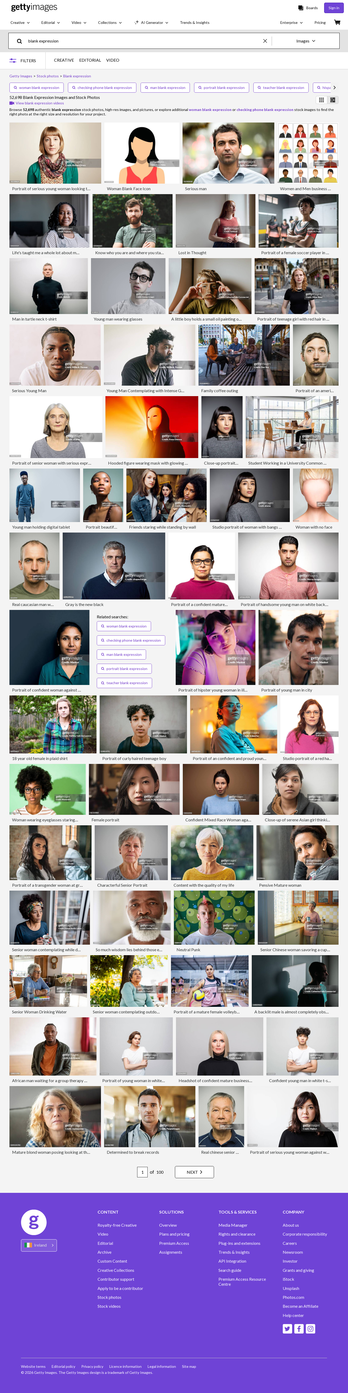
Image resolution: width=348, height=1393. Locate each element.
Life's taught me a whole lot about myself (48, 252)
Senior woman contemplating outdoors (127, 1011)
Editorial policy (64, 1366)
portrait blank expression (222, 87)
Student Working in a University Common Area (290, 462)
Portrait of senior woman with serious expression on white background (75, 462)
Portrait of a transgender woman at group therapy (56, 884)
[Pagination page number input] (141, 1172)
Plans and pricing (174, 1234)
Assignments (170, 1252)
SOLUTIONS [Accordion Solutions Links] (171, 1212)
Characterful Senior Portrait (122, 884)
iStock (288, 1279)
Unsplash (291, 1288)
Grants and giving (298, 1270)
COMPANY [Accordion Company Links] (293, 1212)
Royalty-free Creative (117, 1225)
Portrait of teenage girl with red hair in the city (298, 318)
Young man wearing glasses (118, 318)
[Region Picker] (39, 1245)
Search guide (229, 1270)
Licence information (126, 1366)
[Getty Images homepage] (34, 7)
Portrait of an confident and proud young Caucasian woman (246, 758)
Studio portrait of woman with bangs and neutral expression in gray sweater (279, 526)
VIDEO (112, 60)
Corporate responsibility (305, 1234)
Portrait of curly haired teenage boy (134, 758)
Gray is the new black (84, 604)
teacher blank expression (281, 87)
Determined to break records (133, 1152)
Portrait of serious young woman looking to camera (58, 188)
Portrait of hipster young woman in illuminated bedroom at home (236, 689)
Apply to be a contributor (120, 1288)
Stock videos (109, 1306)
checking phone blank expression (102, 87)
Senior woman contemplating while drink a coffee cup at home (67, 949)
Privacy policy (93, 1366)
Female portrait (105, 819)
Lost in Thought (192, 252)
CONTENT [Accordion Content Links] (108, 1212)
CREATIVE (64, 60)
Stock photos (109, 1297)
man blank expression (165, 87)
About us (291, 1225)
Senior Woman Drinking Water (39, 1011)
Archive (104, 1252)
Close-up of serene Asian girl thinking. (298, 819)
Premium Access (174, 1243)
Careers (290, 1243)
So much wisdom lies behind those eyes (130, 949)
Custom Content (112, 1261)
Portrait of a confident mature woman (205, 604)
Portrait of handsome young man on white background (289, 604)
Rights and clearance (236, 1234)
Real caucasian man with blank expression (49, 604)
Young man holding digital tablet (41, 526)
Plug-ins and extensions (239, 1243)
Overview (168, 1225)
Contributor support (116, 1279)
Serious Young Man (29, 390)
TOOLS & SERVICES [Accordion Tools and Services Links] (237, 1212)
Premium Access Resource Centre (242, 1281)
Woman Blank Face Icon (129, 188)
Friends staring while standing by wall (162, 526)
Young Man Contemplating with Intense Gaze (147, 390)
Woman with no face (314, 526)
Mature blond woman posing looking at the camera (57, 1152)
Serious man (196, 188)
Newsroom (293, 1252)
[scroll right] (335, 88)
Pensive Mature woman (280, 884)
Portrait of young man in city (286, 689)
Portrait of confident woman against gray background (60, 689)
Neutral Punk (188, 949)
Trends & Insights (234, 1252)
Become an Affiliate (300, 1306)
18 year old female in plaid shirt (40, 758)
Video (103, 1234)
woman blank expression (36, 87)
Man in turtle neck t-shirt (34, 318)
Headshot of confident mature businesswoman (220, 1080)
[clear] (267, 41)
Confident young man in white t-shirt (301, 1080)
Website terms (33, 1366)
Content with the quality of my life (204, 884)
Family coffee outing (219, 390)
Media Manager (233, 1225)
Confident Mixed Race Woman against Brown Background (238, 819)
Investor (290, 1261)
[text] (144, 40)
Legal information (163, 1366)
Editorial (105, 1243)
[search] (21, 41)
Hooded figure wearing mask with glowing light (150, 462)
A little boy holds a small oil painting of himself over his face (224, 318)
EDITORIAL (90, 60)
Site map (190, 1366)
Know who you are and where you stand (130, 252)
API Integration (232, 1261)
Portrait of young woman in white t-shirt (138, 1080)
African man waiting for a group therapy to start (55, 1080)
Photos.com (293, 1297)
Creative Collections (116, 1270)
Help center (293, 1315)
